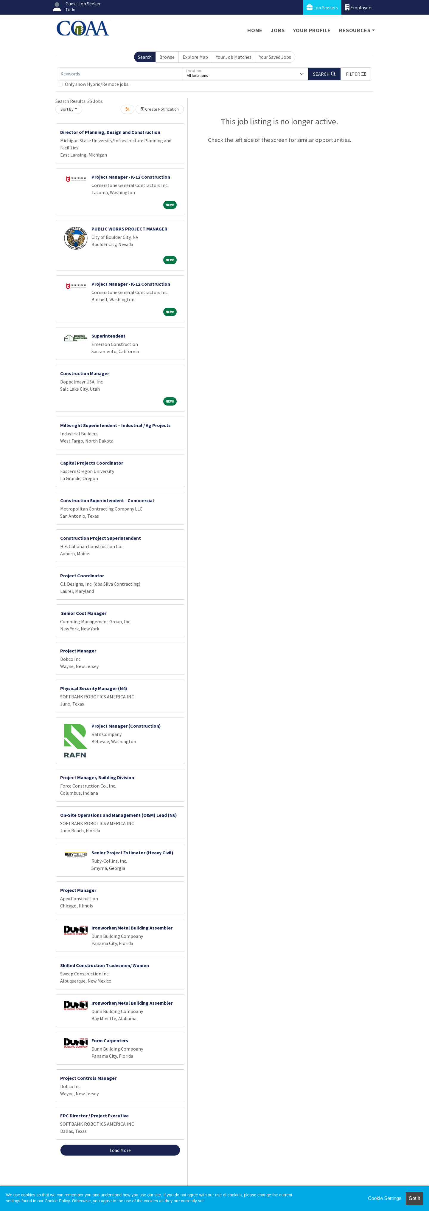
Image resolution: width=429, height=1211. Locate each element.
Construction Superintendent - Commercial (107, 500)
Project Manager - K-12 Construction (130, 177)
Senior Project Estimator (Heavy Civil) (132, 853)
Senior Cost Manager (83, 613)
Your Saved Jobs (275, 57)
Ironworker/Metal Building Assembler (131, 928)
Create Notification (160, 109)
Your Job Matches (233, 57)
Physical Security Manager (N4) (93, 688)
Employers (358, 7)
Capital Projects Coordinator (91, 463)
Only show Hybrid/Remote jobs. (97, 84)
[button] (356, 74)
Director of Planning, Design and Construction (110, 132)
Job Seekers (322, 7)
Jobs (278, 30)
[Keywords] (120, 74)
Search (145, 57)
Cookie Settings (384, 1198)
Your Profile (312, 30)
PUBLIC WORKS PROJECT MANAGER (129, 229)
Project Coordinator (82, 576)
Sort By (67, 109)
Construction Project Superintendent (100, 538)
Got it (414, 1198)
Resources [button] (354, 30)
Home (254, 30)
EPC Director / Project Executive (94, 1116)
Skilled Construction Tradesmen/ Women (104, 965)
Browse (167, 57)
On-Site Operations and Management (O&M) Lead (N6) (118, 815)
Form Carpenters (109, 1040)
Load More (120, 1150)
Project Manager (78, 651)
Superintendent (108, 336)
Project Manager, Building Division (97, 777)
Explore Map (195, 57)
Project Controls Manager (88, 1078)
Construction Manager (84, 373)
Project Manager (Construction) (126, 726)
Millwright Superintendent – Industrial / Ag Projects (115, 425)
